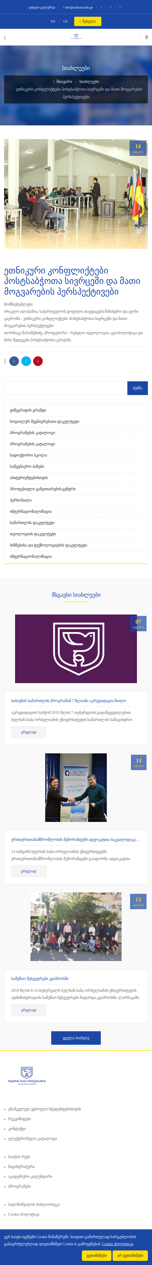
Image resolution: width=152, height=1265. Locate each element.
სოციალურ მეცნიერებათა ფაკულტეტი (44, 421)
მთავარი (62, 82)
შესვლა (88, 21)
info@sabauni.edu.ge (78, 7)
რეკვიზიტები (19, 1119)
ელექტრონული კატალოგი (32, 1139)
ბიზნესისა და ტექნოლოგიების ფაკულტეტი (48, 545)
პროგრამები (19, 1186)
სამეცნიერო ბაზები (27, 466)
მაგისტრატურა (21, 1167)
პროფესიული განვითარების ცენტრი (43, 489)
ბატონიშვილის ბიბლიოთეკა (34, 1204)
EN (53, 21)
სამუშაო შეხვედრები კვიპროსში (39, 979)
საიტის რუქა (19, 1157)
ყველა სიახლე (76, 1038)
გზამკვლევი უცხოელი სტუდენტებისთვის (44, 1109)
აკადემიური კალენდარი (30, 1176)
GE (65, 21)
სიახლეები (89, 82)
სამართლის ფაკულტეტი (32, 523)
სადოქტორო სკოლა (28, 455)
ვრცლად (28, 732)
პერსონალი (20, 500)
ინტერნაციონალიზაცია (31, 511)
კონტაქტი (17, 1129)
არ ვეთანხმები (130, 1255)
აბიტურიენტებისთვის (29, 478)
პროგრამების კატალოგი (32, 433)
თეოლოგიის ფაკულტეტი (33, 534)
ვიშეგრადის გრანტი (28, 410)
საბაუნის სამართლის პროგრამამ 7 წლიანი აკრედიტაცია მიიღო (68, 701)
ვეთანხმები (97, 1255)
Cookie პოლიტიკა (23, 1214)
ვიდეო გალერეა (41, 7)
